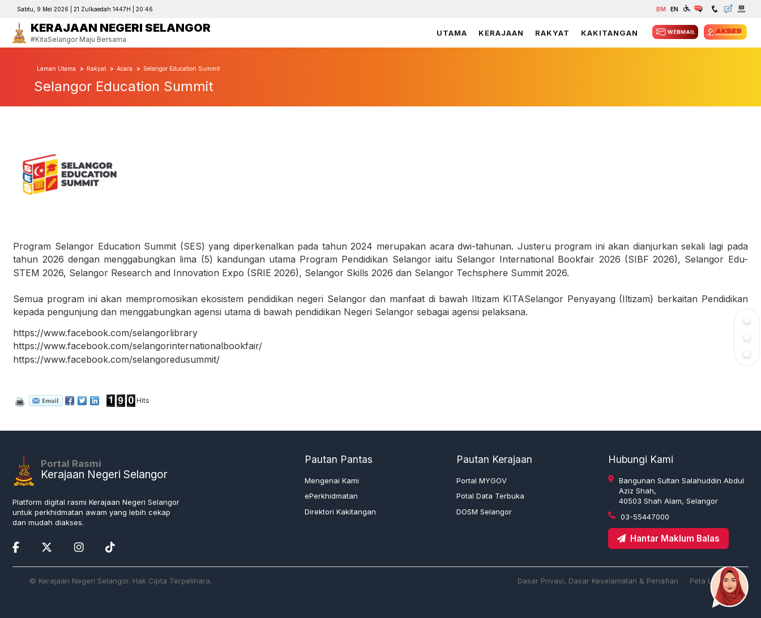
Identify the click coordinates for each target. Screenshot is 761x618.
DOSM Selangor (484, 511)
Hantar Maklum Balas (668, 538)
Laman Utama (56, 68)
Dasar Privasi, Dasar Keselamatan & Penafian (598, 580)
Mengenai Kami (332, 480)
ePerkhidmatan (331, 495)
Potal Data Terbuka (490, 495)
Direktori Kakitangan (340, 511)
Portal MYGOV (481, 480)
